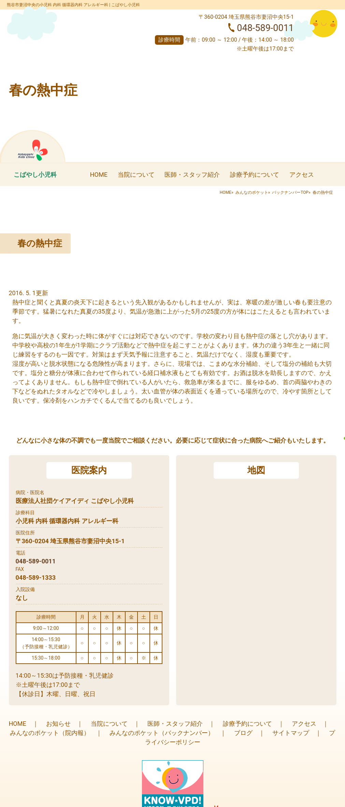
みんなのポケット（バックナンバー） (161, 732)
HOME (98, 174)
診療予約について (254, 174)
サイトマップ (290, 732)
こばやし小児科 (35, 174)
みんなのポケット (251, 192)
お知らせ (58, 723)
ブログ (243, 732)
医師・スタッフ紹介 (192, 174)
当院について (136, 174)
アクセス (301, 174)
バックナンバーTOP (290, 192)
